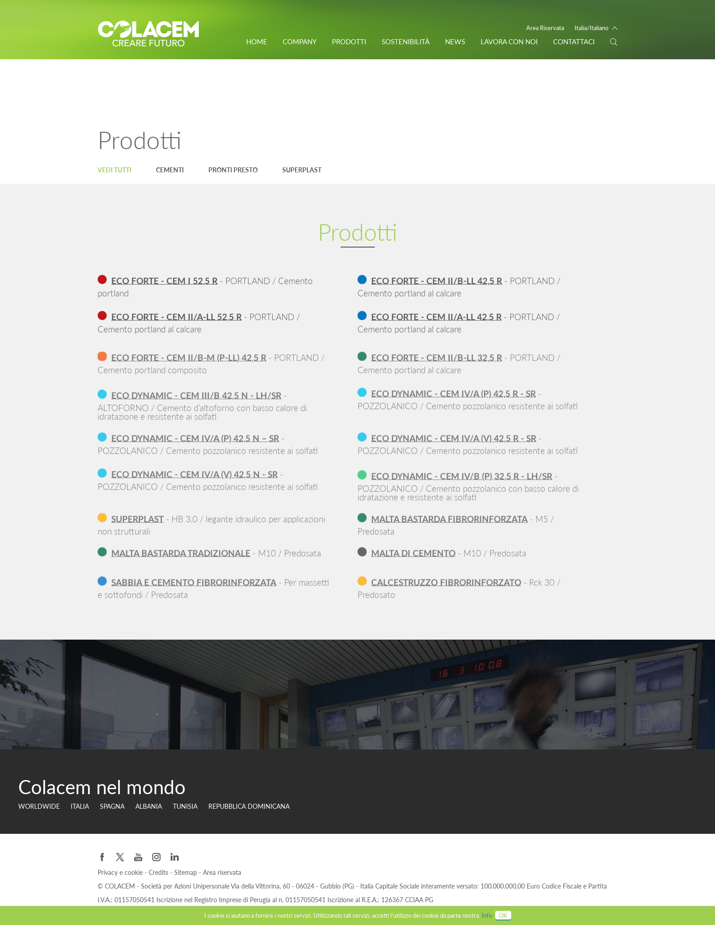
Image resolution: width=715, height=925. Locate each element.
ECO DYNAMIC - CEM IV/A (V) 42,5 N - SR (194, 480)
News (455, 41)
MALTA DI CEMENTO (413, 557)
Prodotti (349, 41)
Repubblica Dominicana (249, 806)
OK (503, 915)
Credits (159, 872)
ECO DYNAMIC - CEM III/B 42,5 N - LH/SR (196, 404)
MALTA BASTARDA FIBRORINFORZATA (449, 525)
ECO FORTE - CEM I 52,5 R (164, 281)
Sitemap (186, 872)
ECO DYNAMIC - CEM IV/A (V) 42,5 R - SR (453, 444)
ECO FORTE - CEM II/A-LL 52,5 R (176, 317)
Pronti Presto (233, 170)
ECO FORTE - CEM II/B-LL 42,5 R (436, 281)
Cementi (170, 170)
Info (487, 915)
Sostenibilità (406, 41)
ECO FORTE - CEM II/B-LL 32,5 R (436, 364)
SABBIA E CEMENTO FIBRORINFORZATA (193, 589)
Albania (148, 806)
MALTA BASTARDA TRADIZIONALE (180, 557)
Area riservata (222, 872)
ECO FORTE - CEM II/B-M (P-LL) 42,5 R (188, 364)
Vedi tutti (114, 170)
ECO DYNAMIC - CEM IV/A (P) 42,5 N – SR (195, 444)
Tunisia (185, 806)
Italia (80, 806)
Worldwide (39, 806)
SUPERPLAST (137, 525)
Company (299, 41)
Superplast (301, 170)
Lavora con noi (509, 41)
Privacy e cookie (121, 872)
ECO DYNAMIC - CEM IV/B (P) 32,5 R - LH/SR (461, 485)
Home (256, 41)
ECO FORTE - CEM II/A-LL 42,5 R (436, 317)
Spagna (112, 806)
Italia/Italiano (591, 27)
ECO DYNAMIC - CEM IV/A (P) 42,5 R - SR (453, 400)
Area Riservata (545, 27)
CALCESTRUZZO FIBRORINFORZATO (446, 589)
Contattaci (574, 41)
